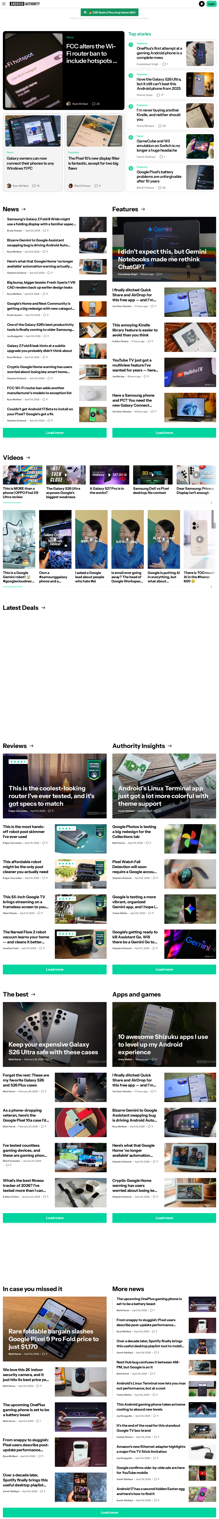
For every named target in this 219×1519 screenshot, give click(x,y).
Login (211, 4)
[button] (109, 4)
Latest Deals (24, 607)
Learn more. (142, 18)
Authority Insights (142, 746)
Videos (16, 457)
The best (19, 994)
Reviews (18, 746)
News (14, 209)
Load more (54, 433)
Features (128, 209)
